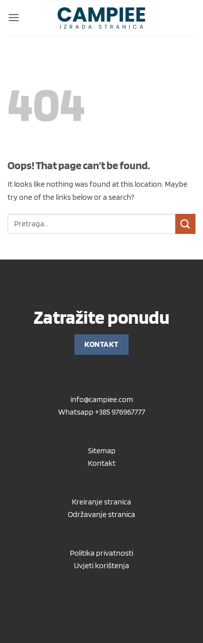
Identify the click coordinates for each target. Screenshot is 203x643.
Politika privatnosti (101, 553)
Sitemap (102, 450)
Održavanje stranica (101, 514)
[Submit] (185, 223)
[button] (14, 17)
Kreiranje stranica (101, 501)
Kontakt (102, 463)
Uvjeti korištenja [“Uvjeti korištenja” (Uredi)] (101, 565)
